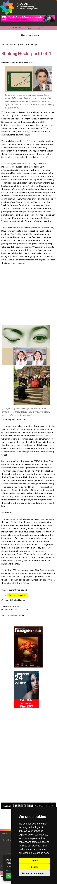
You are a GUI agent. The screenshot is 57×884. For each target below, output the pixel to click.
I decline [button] (34, 867)
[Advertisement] (28, 294)
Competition (42, 27)
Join (39, 28)
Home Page (10, 853)
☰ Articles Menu (30, 35)
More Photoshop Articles (14, 615)
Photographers (16, 27)
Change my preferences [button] (34, 873)
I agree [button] (34, 860)
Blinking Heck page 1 (18, 595)
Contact (29, 28)
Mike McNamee (17, 600)
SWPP (4, 27)
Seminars (30, 27)
